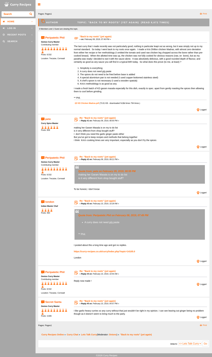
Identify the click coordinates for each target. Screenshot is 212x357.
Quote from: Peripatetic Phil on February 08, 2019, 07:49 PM (113, 215)
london (49, 201)
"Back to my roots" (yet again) (95, 36)
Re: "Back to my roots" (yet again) (98, 118)
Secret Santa (53, 301)
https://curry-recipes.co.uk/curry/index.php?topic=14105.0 (104, 251)
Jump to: (173, 344)
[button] (39, 4)
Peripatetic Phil (55, 37)
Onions (113, 334)
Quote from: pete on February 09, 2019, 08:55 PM (107, 171)
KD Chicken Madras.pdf (87, 103)
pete (48, 118)
